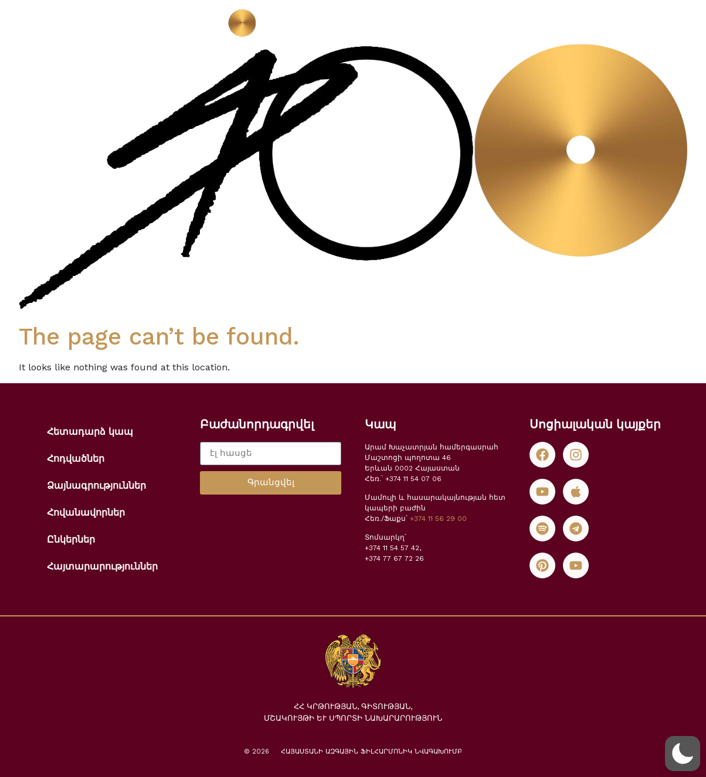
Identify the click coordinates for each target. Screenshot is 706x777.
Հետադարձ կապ (90, 431)
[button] (682, 753)
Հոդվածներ (75, 458)
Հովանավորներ (86, 512)
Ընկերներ (71, 539)
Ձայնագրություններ (96, 485)
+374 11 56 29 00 (438, 518)
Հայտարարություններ (102, 566)
